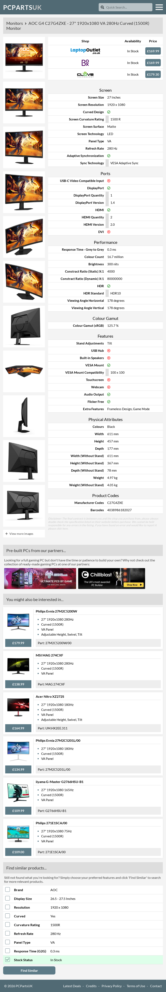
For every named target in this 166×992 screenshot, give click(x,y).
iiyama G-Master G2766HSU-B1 (59, 782)
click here (62, 528)
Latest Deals (72, 986)
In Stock (133, 51)
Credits (91, 986)
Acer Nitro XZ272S (50, 696)
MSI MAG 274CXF (49, 655)
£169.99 (153, 51)
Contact (156, 986)
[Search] (102, 7)
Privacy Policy (112, 986)
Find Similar (29, 970)
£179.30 (153, 74)
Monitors (15, 23)
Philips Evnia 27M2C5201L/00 (58, 740)
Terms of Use (136, 986)
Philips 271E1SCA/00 (51, 823)
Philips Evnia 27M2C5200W (56, 611)
